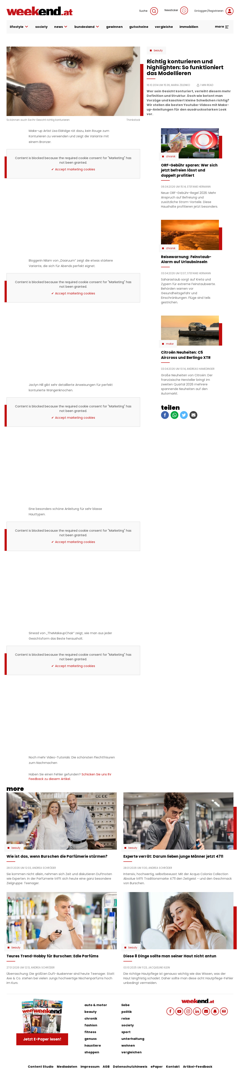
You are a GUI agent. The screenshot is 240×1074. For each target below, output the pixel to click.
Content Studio (41, 1066)
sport (126, 1032)
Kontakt (173, 1066)
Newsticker (176, 10)
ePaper (157, 1066)
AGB (106, 1066)
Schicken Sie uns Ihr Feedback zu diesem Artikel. (70, 776)
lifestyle (19, 27)
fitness (90, 1032)
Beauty (158, 50)
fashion (90, 1025)
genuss (90, 1039)
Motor (170, 344)
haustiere (92, 1045)
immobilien (189, 27)
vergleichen (131, 1052)
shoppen (91, 1052)
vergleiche (164, 27)
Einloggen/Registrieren (214, 11)
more (222, 26)
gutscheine (138, 27)
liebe (125, 1005)
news (61, 27)
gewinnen (114, 27)
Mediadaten (67, 1066)
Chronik (170, 156)
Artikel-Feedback (197, 1066)
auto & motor (95, 1005)
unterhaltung (132, 1039)
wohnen (128, 1045)
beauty (90, 1012)
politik (126, 1012)
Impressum (90, 1066)
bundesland (87, 27)
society (41, 27)
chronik (90, 1018)
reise (125, 1018)
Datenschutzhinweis (130, 1066)
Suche (148, 11)
